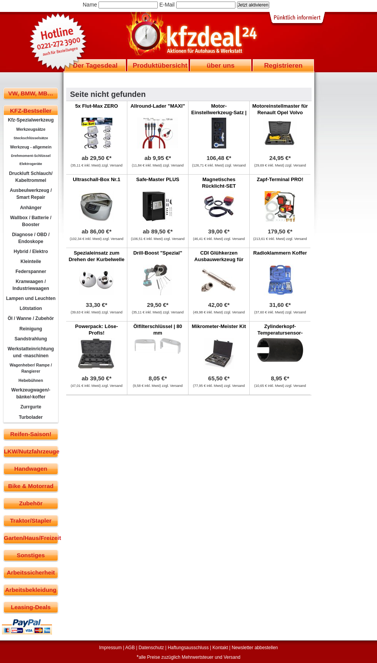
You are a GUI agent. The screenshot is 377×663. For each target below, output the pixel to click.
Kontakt (220, 647)
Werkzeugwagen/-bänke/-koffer (30, 393)
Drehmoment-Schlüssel (31, 156)
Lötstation (31, 308)
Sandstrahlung (31, 338)
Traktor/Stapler (31, 520)
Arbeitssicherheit (31, 572)
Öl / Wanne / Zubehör (31, 318)
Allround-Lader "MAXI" (157, 106)
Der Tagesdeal (95, 65)
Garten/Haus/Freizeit (31, 538)
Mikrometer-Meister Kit (219, 326)
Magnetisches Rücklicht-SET (219, 183)
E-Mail (167, 5)
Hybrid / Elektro (30, 251)
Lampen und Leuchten (31, 298)
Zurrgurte (30, 407)
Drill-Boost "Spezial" (157, 253)
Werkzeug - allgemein (31, 147)
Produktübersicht (160, 65)
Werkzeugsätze (30, 129)
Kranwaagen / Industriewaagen (30, 285)
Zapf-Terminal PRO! (280, 179)
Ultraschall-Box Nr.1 (96, 179)
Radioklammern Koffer (280, 253)
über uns (220, 65)
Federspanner (30, 271)
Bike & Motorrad (30, 486)
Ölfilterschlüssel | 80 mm (157, 329)
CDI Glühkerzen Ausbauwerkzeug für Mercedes (219, 259)
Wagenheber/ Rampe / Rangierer (31, 368)
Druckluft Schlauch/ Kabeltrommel (30, 177)
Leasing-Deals (31, 607)
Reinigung (31, 329)
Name (90, 5)
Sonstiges (31, 555)
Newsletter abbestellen (255, 647)
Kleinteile (30, 261)
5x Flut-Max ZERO (96, 106)
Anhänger (31, 207)
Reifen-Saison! (30, 434)
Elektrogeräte (31, 164)
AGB (130, 647)
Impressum (110, 647)
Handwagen (30, 468)
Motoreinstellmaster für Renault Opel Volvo (280, 109)
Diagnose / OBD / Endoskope (31, 238)
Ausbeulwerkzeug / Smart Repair (31, 194)
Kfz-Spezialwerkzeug (30, 120)
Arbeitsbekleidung (30, 589)
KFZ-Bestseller (31, 110)
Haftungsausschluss (188, 647)
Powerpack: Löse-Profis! (96, 329)
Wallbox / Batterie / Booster (30, 221)
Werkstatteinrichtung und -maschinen (31, 352)
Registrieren (283, 65)
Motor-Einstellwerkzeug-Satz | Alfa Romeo (219, 112)
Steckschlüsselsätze (30, 138)
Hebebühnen (30, 380)
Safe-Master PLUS (157, 179)
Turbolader (31, 417)
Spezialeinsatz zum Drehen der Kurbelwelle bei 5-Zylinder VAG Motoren (96, 262)
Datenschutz (151, 647)
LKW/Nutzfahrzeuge (31, 451)
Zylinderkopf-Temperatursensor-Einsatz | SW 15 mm (280, 332)
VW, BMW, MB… (30, 93)
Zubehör (30, 503)
